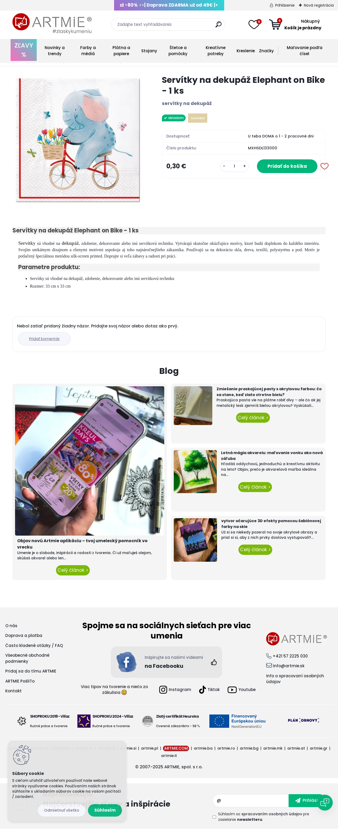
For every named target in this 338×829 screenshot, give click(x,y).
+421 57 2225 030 (290, 656)
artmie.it (169, 755)
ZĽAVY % (24, 50)
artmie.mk (273, 748)
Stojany (149, 51)
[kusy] (234, 166)
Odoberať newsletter (128, 800)
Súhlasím (105, 810)
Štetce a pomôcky (177, 50)
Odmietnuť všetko (61, 810)
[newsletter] (307, 800)
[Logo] (52, 24)
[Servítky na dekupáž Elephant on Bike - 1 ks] (78, 140)
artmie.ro (226, 748)
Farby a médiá (88, 50)
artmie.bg (249, 748)
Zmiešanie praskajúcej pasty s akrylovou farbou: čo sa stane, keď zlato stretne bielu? (269, 391)
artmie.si (128, 748)
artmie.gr (318, 748)
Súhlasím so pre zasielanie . (263, 816)
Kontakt (13, 691)
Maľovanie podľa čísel (304, 50)
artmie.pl (149, 748)
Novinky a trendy (55, 50)
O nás (11, 625)
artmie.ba (203, 748)
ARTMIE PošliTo (20, 681)
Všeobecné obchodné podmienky (27, 658)
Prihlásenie (285, 5)
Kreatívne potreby (216, 50)
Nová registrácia (319, 5)
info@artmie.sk (288, 666)
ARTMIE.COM (176, 748)
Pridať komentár (44, 338)
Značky (266, 51)
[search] (218, 26)
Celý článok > (73, 570)
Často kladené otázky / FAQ (34, 645)
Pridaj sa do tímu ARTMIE (30, 671)
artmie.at (296, 748)
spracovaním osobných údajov (271, 814)
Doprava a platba (23, 635)
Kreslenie (246, 51)
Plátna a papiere (121, 50)
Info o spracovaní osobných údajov (295, 679)
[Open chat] (325, 803)
